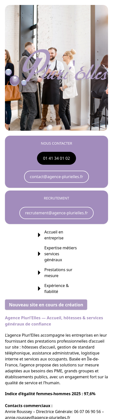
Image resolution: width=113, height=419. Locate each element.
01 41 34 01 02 (56, 158)
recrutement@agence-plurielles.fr (56, 213)
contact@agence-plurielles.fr (56, 176)
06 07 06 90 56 (87, 411)
